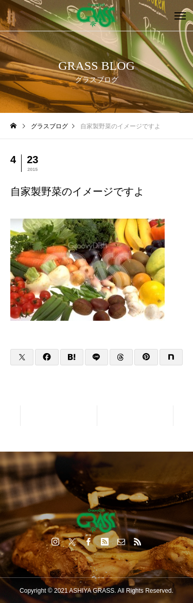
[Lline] (96, 357)
